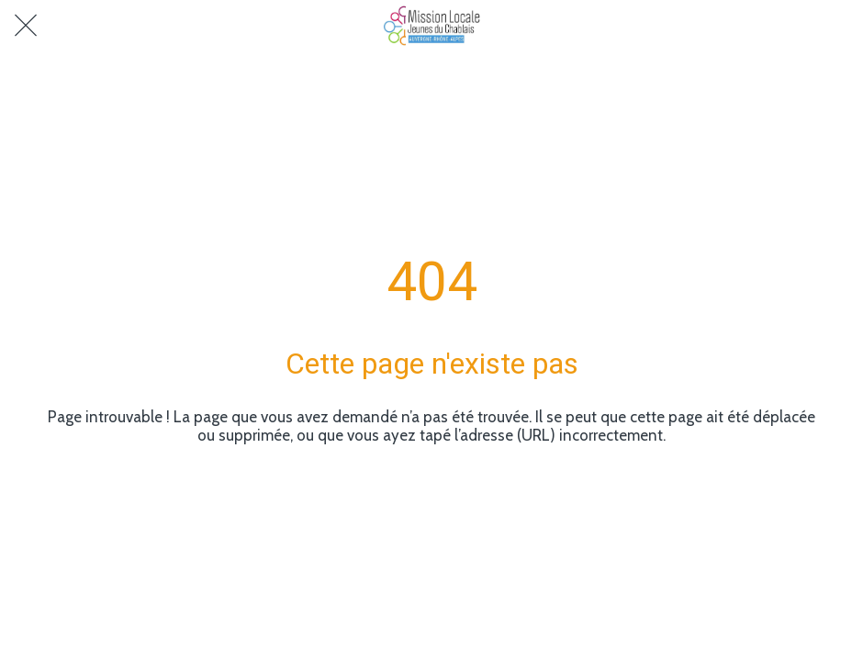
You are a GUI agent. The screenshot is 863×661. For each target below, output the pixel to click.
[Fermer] (26, 26)
